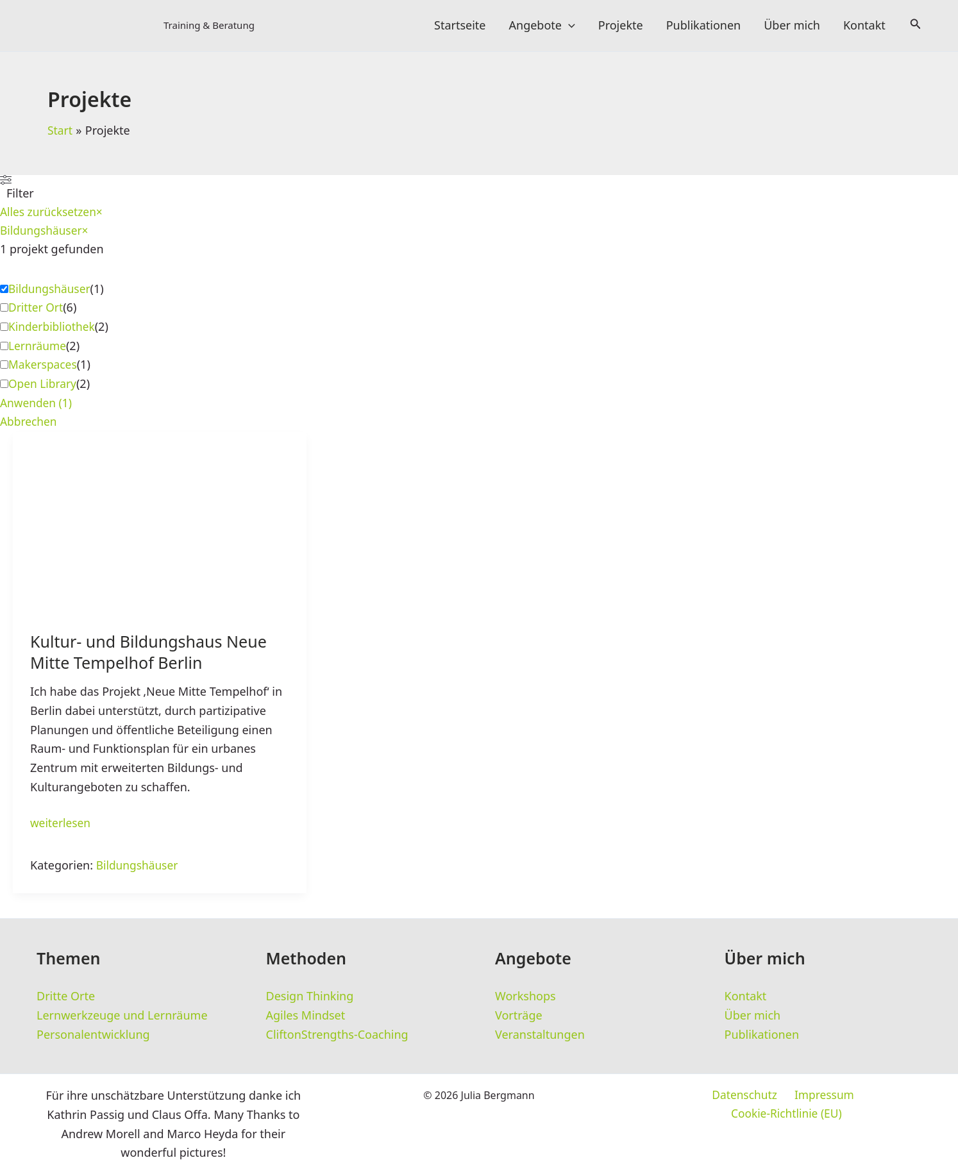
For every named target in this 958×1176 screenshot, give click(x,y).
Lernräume (38, 347)
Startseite (459, 25)
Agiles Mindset (306, 1016)
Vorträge (518, 1016)
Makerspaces (44, 366)
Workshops (525, 996)
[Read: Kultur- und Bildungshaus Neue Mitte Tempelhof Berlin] (160, 516)
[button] (568, 25)
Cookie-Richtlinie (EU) (860, 1096)
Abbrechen (29, 424)
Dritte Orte (66, 996)
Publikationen (703, 25)
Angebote (542, 25)
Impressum (761, 1096)
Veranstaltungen (540, 1035)
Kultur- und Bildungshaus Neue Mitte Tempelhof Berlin (153, 655)
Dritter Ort (36, 309)
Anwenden (37, 404)
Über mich (792, 25)
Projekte (620, 25)
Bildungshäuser (51, 290)
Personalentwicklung (93, 1035)
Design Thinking (310, 996)
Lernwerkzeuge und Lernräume (122, 1016)
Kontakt (864, 25)
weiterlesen (61, 826)
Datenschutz (684, 1096)
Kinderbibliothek (53, 328)
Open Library (43, 385)
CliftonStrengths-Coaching (337, 1035)
